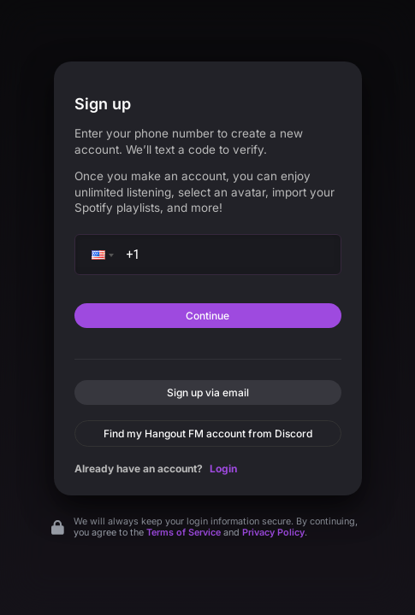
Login (223, 468)
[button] (101, 254)
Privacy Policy (273, 532)
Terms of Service (183, 532)
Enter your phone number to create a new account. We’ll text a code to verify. (188, 141)
